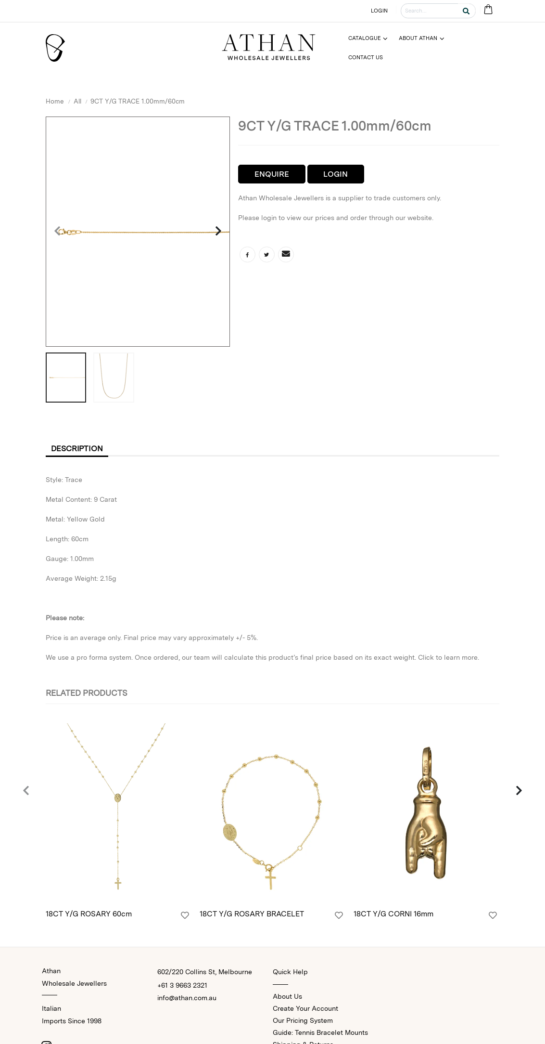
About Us (287, 996)
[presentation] (58, 231)
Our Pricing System (303, 1020)
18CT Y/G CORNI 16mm (393, 913)
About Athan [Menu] (418, 38)
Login (335, 174)
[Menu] (372, 38)
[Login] (185, 915)
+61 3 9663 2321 (182, 985)
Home (55, 101)
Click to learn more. (448, 657)
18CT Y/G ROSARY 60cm (89, 913)
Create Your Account (305, 1008)
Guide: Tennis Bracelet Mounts (320, 1032)
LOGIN (379, 10)
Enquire (271, 174)
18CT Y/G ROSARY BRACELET (252, 913)
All (77, 101)
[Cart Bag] (488, 10)
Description (77, 448)
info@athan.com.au (186, 998)
